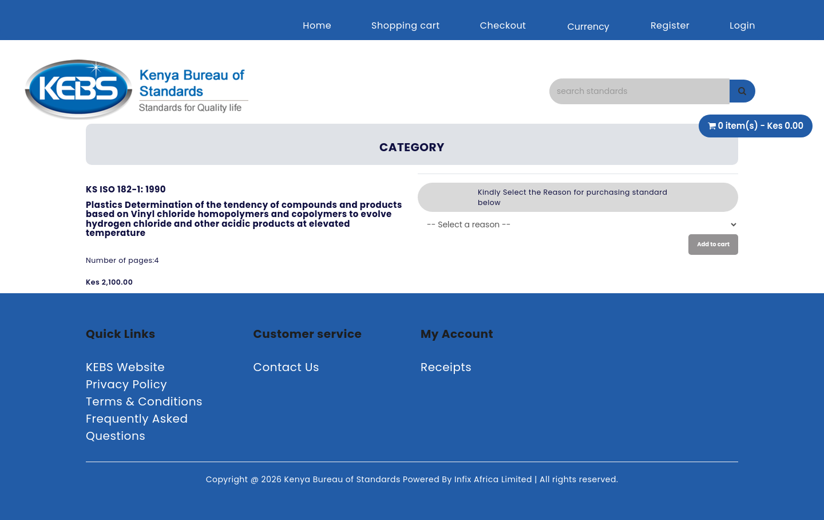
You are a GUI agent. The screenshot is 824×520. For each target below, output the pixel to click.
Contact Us (286, 367)
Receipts (446, 367)
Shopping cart (405, 25)
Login (742, 25)
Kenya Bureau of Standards (343, 479)
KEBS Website (125, 367)
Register (670, 25)
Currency (588, 26)
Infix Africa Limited (494, 479)
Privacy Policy (126, 384)
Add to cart (713, 244)
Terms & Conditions (144, 401)
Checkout (503, 25)
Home (317, 25)
